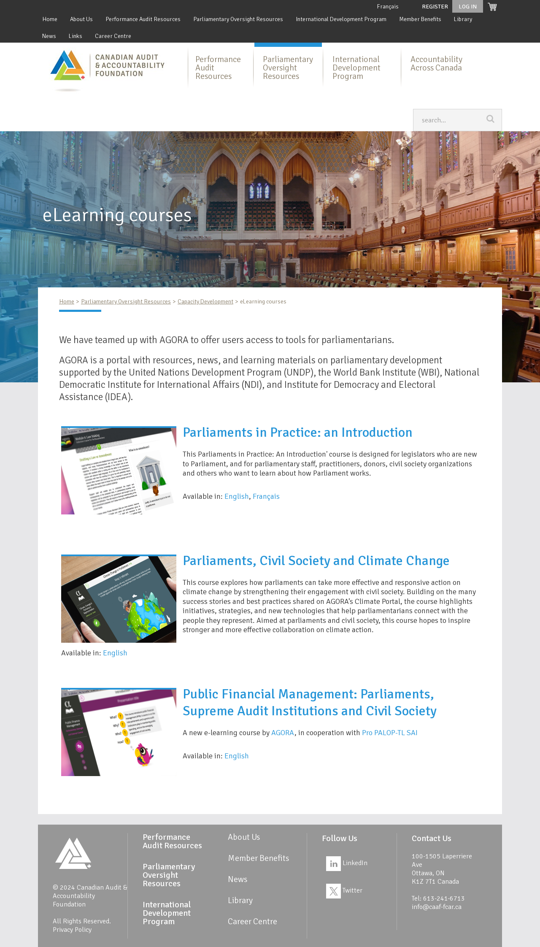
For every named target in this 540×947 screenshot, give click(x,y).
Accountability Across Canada (436, 63)
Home (49, 19)
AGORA (282, 732)
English (236, 496)
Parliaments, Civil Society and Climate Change (316, 560)
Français (388, 6)
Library (463, 19)
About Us (81, 19)
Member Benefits (420, 19)
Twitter (344, 890)
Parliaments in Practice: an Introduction (298, 432)
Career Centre (113, 36)
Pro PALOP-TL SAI (390, 732)
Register (435, 6)
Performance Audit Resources (143, 19)
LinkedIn (346, 863)
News (49, 36)
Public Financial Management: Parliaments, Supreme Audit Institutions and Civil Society (310, 702)
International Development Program (341, 19)
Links (75, 36)
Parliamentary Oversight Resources (238, 19)
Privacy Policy (72, 929)
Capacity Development (205, 301)
